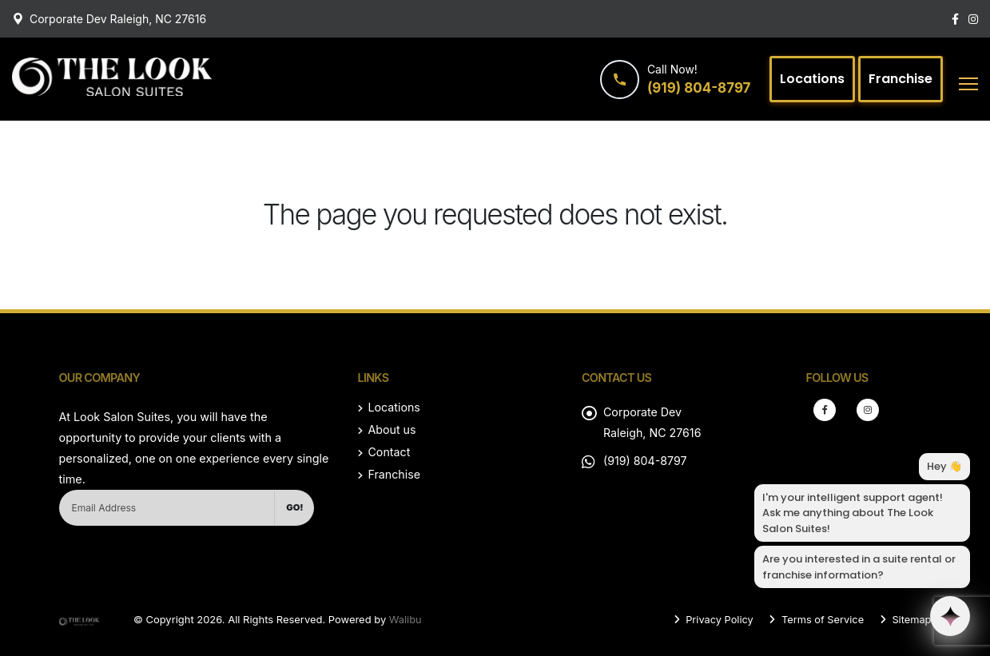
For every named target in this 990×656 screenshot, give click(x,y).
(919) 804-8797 (645, 460)
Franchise (394, 474)
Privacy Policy (716, 619)
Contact (389, 452)
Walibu (405, 619)
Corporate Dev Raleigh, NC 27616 (118, 19)
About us (392, 429)
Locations (394, 407)
